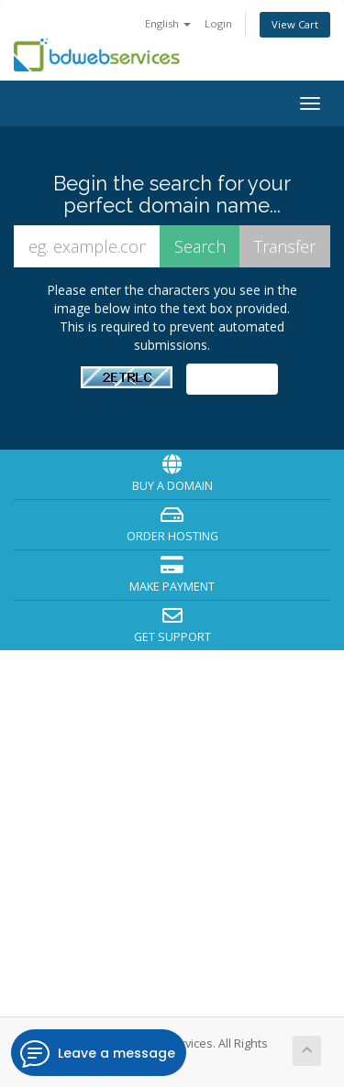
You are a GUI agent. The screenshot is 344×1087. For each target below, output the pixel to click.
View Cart (295, 24)
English (168, 23)
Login (218, 23)
